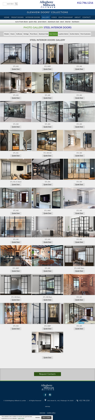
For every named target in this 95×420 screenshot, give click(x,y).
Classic (12, 34)
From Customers (86, 34)
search (10, 3)
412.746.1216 (85, 3)
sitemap (47, 406)
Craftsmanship (65, 17)
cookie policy (51, 413)
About (78, 17)
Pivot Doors (42, 22)
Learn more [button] (21, 418)
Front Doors (17, 17)
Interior (68, 22)
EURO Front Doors (21, 22)
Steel (62, 22)
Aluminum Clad (53, 22)
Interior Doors (33, 17)
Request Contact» (47, 374)
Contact (86, 17)
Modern (6, 34)
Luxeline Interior (63, 34)
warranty (42, 413)
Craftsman (19, 34)
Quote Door (16, 69)
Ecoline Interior (74, 34)
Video (54, 17)
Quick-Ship (33, 22)
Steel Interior (53, 34)
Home (6, 17)
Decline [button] (38, 417)
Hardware (75, 22)
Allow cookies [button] (46, 417)
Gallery (46, 17)
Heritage (26, 34)
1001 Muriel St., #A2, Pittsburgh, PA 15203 (60, 400)
